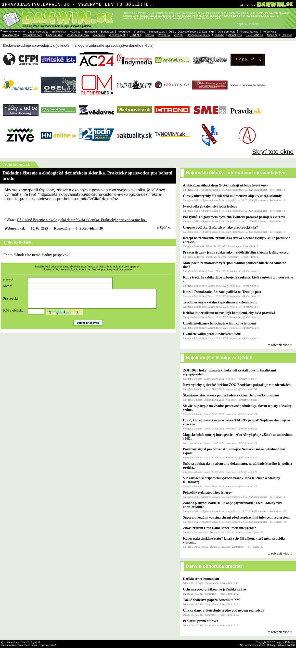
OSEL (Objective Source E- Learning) (191, 31)
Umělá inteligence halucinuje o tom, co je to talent (219, 323)
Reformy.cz (269, 31)
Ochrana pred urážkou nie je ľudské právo (214, 589)
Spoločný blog (10, 35)
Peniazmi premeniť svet (200, 621)
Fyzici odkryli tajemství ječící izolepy (210, 206)
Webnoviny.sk (117, 35)
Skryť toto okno (273, 151)
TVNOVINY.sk (254, 35)
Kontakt (291, 645)
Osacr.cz (287, 35)
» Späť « (163, 228)
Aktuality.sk (235, 35)
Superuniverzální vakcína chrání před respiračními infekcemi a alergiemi (237, 517)
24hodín (219, 35)
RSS (239, 645)
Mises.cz (272, 35)
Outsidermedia (226, 31)
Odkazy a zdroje (276, 645)
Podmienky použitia (254, 645)
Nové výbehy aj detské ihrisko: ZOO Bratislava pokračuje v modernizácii (237, 385)
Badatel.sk (107, 31)
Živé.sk (178, 35)
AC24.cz (75, 31)
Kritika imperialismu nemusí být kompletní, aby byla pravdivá (229, 313)
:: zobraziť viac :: (280, 345)
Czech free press (38, 31)
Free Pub (139, 31)
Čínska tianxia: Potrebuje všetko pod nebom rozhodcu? (223, 610)
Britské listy (59, 31)
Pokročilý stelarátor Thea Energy (207, 492)
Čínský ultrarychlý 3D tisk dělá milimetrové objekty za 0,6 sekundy (232, 196)
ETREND (135, 35)
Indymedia (90, 31)
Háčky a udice (54, 35)
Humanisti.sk (157, 31)
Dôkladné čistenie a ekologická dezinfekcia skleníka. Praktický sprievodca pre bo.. (82, 220)
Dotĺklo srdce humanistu (201, 579)
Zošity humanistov (78, 35)
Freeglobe (124, 31)
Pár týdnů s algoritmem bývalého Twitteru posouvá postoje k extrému (234, 217)
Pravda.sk (164, 35)
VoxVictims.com (32, 35)
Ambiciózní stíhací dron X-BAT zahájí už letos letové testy (225, 185)
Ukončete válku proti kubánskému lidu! (212, 334)
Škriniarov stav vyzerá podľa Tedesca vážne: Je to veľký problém (231, 395)
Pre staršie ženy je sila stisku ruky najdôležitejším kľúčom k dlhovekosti (236, 252)
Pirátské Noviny (249, 31)
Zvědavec (99, 35)
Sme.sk (149, 35)
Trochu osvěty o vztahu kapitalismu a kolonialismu (220, 302)
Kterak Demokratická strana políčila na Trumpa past (222, 292)
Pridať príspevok (88, 326)
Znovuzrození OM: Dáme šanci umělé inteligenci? (219, 528)
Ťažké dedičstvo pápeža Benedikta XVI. (212, 600)
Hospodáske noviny (198, 35)
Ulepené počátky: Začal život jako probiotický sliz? (220, 227)
